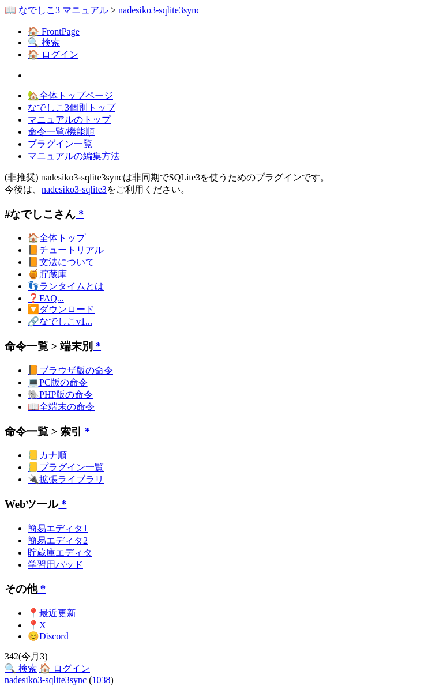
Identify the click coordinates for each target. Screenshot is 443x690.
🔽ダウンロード (61, 309)
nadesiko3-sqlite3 (74, 189)
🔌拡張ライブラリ (66, 479)
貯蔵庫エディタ (60, 552)
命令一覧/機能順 (61, 132)
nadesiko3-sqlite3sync (159, 10)
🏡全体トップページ (70, 95)
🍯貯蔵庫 (47, 274)
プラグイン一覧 (60, 144)
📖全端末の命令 (61, 407)
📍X (37, 625)
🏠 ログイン (53, 54)
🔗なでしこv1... (60, 321)
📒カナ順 (47, 455)
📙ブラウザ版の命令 (70, 370)
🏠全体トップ (56, 238)
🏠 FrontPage (54, 31)
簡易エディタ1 (58, 528)
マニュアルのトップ (69, 120)
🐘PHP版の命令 (60, 394)
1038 (101, 680)
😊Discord (48, 636)
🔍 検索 (44, 42)
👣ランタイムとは (66, 286)
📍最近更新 (52, 613)
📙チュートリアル (66, 250)
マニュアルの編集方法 (74, 156)
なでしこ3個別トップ (71, 107)
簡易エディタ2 (58, 540)
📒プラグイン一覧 (66, 467)
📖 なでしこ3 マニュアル (56, 10)
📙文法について (61, 262)
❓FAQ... (46, 298)
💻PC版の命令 (58, 382)
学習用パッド (55, 565)
